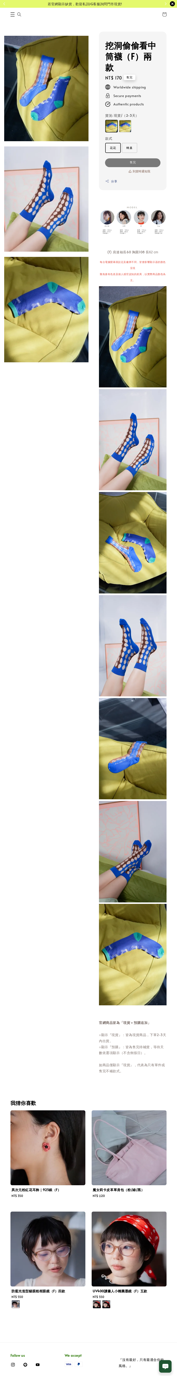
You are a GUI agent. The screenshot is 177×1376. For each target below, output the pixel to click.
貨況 (122, 115)
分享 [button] (111, 181)
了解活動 (139, 3)
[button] (12, 14)
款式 (108, 138)
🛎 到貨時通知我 (139, 171)
